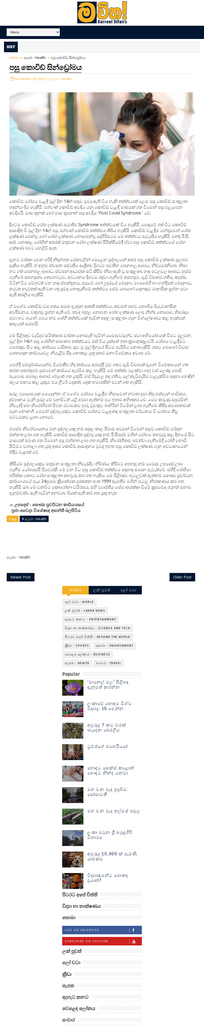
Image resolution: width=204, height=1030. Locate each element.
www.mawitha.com (126, 1027)
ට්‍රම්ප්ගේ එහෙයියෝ (107, 734)
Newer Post (20, 564)
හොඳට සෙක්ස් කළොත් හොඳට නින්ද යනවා (110, 758)
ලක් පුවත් (102, 578)
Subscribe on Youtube (103, 929)
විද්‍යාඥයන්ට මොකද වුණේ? (107, 866)
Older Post (182, 564)
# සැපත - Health (34, 517)
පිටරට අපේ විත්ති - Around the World (97, 625)
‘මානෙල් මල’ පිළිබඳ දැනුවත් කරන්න (108, 672)
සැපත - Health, (61, 77)
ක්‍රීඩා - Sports (77, 633)
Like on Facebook (103, 918)
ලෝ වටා (129, 578)
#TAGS (76, 578)
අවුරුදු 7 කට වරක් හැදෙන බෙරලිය (106, 715)
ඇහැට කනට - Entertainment (90, 607)
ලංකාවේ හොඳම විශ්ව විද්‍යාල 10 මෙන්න (109, 694)
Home (14, 57)
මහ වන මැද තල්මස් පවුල (114, 798)
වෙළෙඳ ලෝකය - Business (87, 642)
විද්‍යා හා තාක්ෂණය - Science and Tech (97, 616)
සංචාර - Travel (108, 651)
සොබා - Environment (114, 633)
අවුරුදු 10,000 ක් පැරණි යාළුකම (112, 844)
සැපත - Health (35, 57)
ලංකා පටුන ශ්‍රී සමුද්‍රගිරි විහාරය (109, 823)
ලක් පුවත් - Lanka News (85, 599)
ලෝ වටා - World (79, 590)
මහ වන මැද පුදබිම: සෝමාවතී (108, 780)
